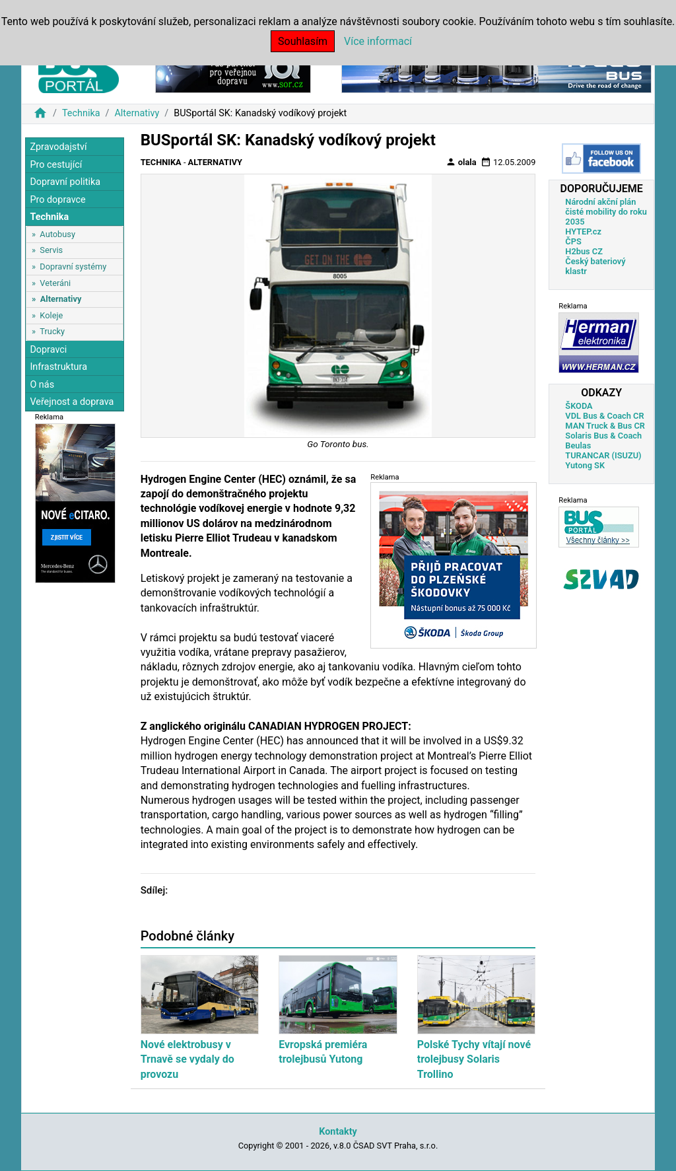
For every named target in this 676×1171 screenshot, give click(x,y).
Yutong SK (585, 465)
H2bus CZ (584, 251)
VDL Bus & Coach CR (604, 416)
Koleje (51, 315)
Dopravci (48, 349)
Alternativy (136, 113)
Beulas (578, 445)
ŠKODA (578, 406)
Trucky (52, 331)
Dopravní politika (65, 182)
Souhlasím (302, 41)
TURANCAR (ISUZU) (603, 455)
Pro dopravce (57, 199)
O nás (42, 384)
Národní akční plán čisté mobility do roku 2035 (606, 212)
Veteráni (55, 283)
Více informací (378, 41)
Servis (51, 250)
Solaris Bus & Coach (603, 436)
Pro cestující (56, 164)
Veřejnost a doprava (72, 402)
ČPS (573, 241)
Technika (81, 113)
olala (461, 162)
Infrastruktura (58, 367)
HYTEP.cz (583, 231)
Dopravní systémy (73, 266)
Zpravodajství (58, 147)
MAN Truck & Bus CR (605, 426)
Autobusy (57, 234)
